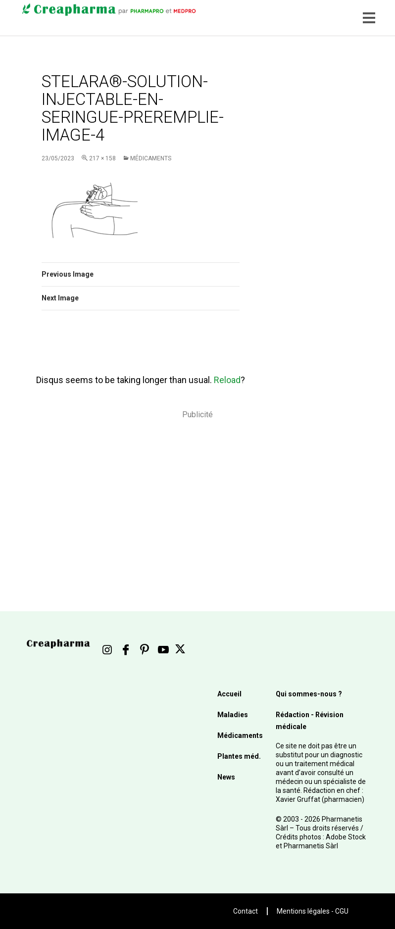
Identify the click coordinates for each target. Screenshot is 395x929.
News (226, 777)
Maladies (232, 715)
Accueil (229, 694)
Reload (227, 380)
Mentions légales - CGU (312, 911)
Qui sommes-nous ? (309, 694)
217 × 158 (102, 158)
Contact (245, 911)
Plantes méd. (239, 756)
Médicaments (150, 158)
